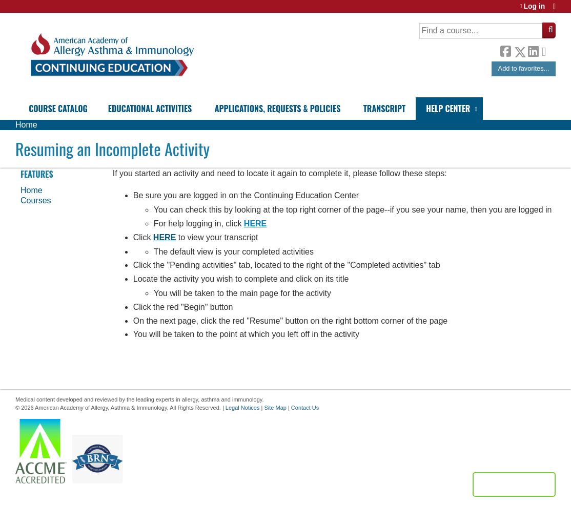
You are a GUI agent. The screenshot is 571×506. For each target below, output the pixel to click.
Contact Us (305, 408)
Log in (534, 6)
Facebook (505, 50)
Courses (36, 200)
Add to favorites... (523, 68)
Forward (547, 49)
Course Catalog (58, 108)
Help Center (448, 108)
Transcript (384, 108)
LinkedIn (533, 50)
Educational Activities (150, 108)
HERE (255, 223)
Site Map (275, 408)
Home (26, 124)
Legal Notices (243, 408)
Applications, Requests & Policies (278, 108)
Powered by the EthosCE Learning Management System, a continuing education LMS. (514, 484)
